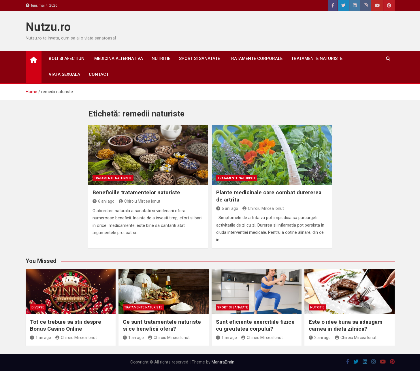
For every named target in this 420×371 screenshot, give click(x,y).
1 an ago (40, 337)
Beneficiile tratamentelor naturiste (136, 192)
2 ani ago (320, 337)
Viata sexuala (64, 74)
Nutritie (161, 58)
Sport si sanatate (199, 58)
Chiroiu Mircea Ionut (139, 201)
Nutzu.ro (48, 27)
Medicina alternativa (118, 58)
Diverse (37, 307)
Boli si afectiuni (67, 58)
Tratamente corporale (255, 58)
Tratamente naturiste (316, 58)
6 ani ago (103, 201)
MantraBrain (223, 362)
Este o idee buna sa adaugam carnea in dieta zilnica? (346, 325)
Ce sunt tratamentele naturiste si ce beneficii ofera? (162, 325)
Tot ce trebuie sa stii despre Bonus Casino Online (65, 325)
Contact (99, 74)
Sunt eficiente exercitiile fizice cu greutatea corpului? (255, 325)
